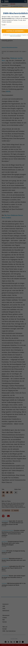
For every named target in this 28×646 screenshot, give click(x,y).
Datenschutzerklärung (12, 34)
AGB (22, 34)
